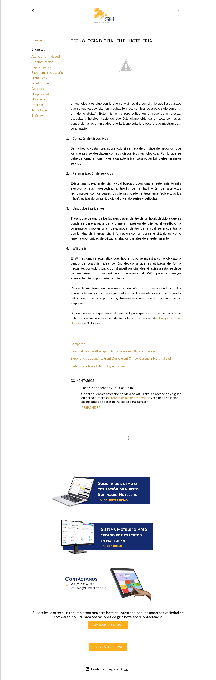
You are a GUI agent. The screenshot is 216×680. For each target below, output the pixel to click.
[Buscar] (178, 10)
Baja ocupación (41, 67)
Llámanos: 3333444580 (108, 625)
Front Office (40, 83)
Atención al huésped (45, 56)
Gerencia (37, 88)
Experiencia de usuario (47, 72)
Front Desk (39, 78)
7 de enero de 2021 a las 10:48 (112, 388)
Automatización (42, 62)
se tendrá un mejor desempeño (129, 398)
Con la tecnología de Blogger (108, 669)
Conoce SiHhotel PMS (108, 647)
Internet (37, 105)
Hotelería (38, 99)
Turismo (37, 115)
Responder (91, 407)
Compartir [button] (38, 40)
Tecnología (39, 110)
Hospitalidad (40, 94)
